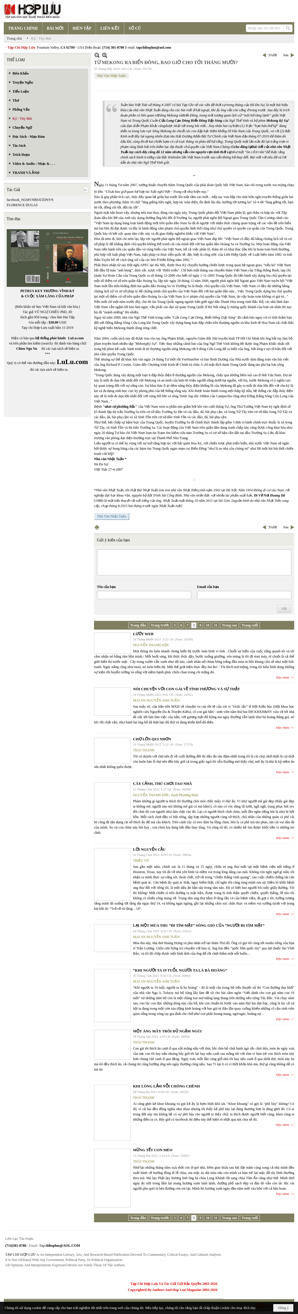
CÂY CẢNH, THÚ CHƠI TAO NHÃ (162, 783)
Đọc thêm (282, 677)
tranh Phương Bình (184, 795)
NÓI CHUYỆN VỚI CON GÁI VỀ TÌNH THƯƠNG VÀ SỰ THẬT (186, 689)
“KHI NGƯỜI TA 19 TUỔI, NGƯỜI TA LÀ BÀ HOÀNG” (180, 970)
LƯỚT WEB (143, 634)
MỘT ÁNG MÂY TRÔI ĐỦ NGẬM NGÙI (167, 1031)
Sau (285, 55)
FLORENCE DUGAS (22, 205)
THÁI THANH (143, 750)
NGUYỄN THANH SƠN (150, 645)
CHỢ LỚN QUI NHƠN (152, 739)
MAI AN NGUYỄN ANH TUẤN (156, 700)
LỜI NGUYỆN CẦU (149, 849)
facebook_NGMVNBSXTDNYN (30, 200)
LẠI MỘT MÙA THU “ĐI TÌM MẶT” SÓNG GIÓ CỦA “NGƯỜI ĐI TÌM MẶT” (199, 925)
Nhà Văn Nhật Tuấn (111, 76)
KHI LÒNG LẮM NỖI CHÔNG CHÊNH (166, 1086)
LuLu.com (76, 338)
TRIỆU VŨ (141, 861)
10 (207, 625)
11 (215, 625)
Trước (272, 55)
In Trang (97, 527)
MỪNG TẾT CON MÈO (152, 1150)
